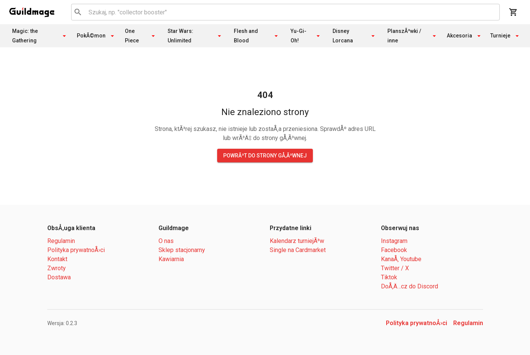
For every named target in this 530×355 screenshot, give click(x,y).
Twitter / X (395, 268)
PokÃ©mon (96, 36)
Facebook (394, 250)
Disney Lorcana (355, 36)
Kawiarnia (171, 259)
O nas (166, 240)
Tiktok (389, 277)
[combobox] (284, 12)
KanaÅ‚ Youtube (401, 259)
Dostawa (59, 277)
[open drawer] (32, 12)
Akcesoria (465, 36)
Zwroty (56, 268)
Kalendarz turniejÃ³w (297, 240)
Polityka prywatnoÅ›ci (76, 250)
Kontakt (57, 259)
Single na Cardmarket (298, 250)
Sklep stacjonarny (182, 250)
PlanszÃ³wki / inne (412, 36)
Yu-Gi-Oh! (306, 36)
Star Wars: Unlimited (195, 36)
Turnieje (505, 36)
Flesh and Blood (257, 36)
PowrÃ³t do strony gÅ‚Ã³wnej (265, 156)
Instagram (394, 240)
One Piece (141, 36)
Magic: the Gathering (40, 36)
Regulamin (61, 240)
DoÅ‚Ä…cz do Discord (409, 286)
